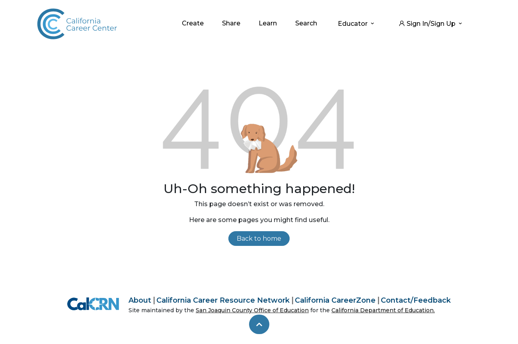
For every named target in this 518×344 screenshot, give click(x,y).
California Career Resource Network (223, 300)
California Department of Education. (383, 310)
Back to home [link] (259, 238)
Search (306, 23)
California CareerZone (335, 300)
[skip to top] (259, 324)
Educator (357, 23)
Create (193, 23)
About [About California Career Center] (140, 300)
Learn (268, 23)
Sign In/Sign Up (431, 23)
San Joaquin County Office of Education (252, 310)
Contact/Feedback (416, 300)
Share (231, 23)
